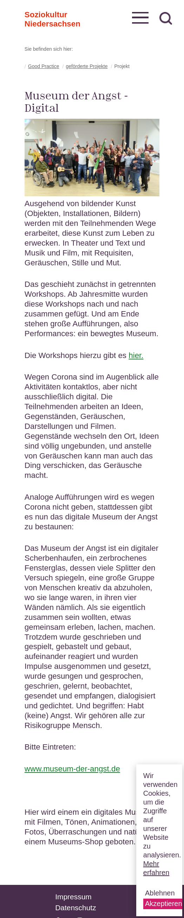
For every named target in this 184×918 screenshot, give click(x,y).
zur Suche (165, 18)
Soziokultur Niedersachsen (37, 17)
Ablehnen (160, 893)
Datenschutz (75, 908)
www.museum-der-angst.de (72, 768)
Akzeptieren (163, 903)
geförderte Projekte (86, 66)
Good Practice (43, 66)
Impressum (73, 897)
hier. (136, 355)
